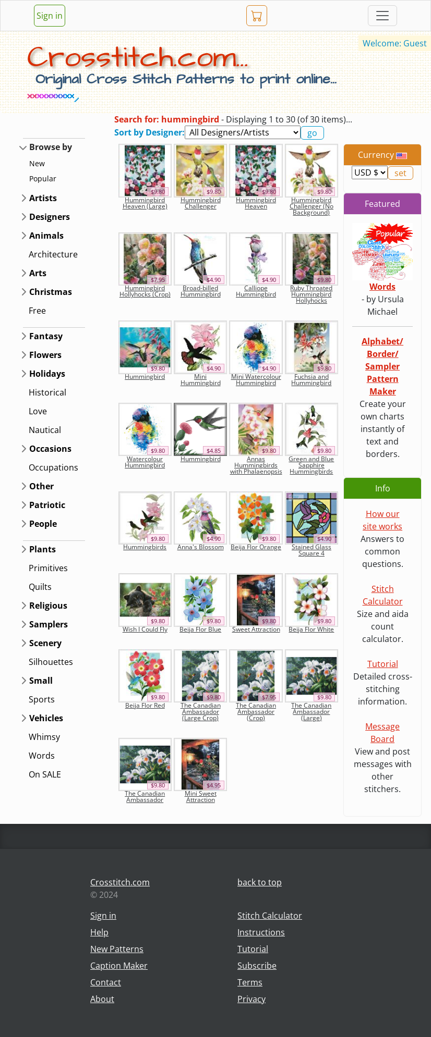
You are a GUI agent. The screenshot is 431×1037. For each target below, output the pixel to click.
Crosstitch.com (120, 882)
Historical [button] (47, 392)
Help (99, 932)
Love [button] (38, 411)
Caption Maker (119, 965)
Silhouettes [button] (51, 662)
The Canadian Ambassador (145, 796)
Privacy (251, 999)
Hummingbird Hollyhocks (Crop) (145, 291)
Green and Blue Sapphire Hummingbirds (311, 465)
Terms (249, 982)
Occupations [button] (53, 467)
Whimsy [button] (44, 737)
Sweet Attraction (256, 629)
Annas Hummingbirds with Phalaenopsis (256, 465)
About (102, 999)
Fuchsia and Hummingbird (311, 379)
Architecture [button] (53, 254)
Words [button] (42, 755)
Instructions (261, 932)
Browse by (50, 147)
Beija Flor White (311, 629)
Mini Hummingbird (201, 379)
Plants (42, 549)
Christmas (50, 292)
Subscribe (257, 965)
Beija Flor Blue (200, 629)
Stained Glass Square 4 (311, 550)
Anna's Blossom (200, 546)
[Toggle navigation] (382, 15)
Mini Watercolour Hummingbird (256, 379)
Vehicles (46, 718)
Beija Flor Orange (256, 546)
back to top (259, 882)
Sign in (50, 15)
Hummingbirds (144, 546)
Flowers (45, 355)
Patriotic (47, 505)
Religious (48, 605)
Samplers (48, 624)
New (37, 163)
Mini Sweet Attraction (201, 796)
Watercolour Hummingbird (145, 462)
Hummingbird (145, 376)
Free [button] (37, 310)
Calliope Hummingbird (256, 291)
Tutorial (382, 664)
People (43, 523)
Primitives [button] (48, 568)
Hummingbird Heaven (256, 203)
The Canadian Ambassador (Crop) (256, 711)
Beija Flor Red (145, 705)
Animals (46, 235)
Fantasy (46, 336)
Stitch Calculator (269, 915)
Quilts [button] (40, 586)
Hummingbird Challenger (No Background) (311, 206)
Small (41, 680)
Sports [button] (42, 699)
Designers (49, 217)
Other (41, 486)
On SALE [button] (45, 774)
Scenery (45, 643)
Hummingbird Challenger (201, 203)
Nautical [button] (45, 430)
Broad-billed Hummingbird (201, 291)
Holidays (47, 373)
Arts (37, 273)
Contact (105, 982)
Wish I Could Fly (145, 629)
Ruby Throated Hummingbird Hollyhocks (311, 294)
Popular (42, 178)
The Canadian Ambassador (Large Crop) (201, 711)
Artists (43, 198)
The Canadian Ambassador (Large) (311, 711)
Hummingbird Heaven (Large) (145, 203)
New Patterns (116, 949)
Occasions (50, 448)
